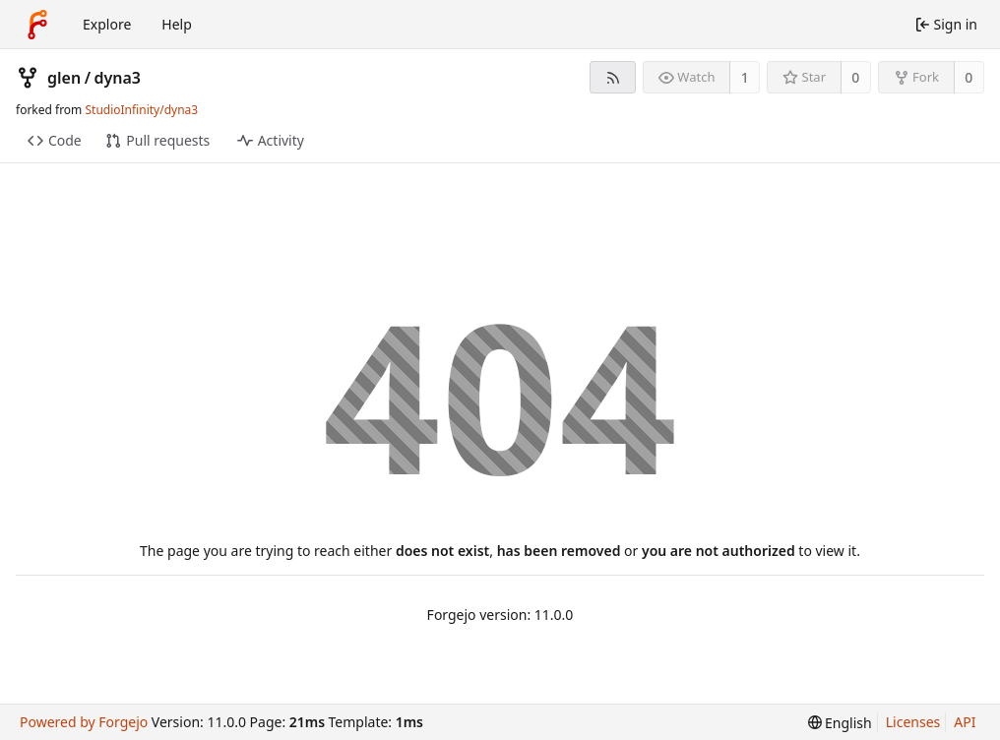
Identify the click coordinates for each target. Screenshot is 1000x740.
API (964, 721)
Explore (107, 24)
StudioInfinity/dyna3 (141, 109)
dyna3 (118, 78)
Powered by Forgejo (84, 721)
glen (64, 78)
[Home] (37, 24)
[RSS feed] (613, 77)
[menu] (840, 722)
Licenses (913, 721)
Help (176, 24)
